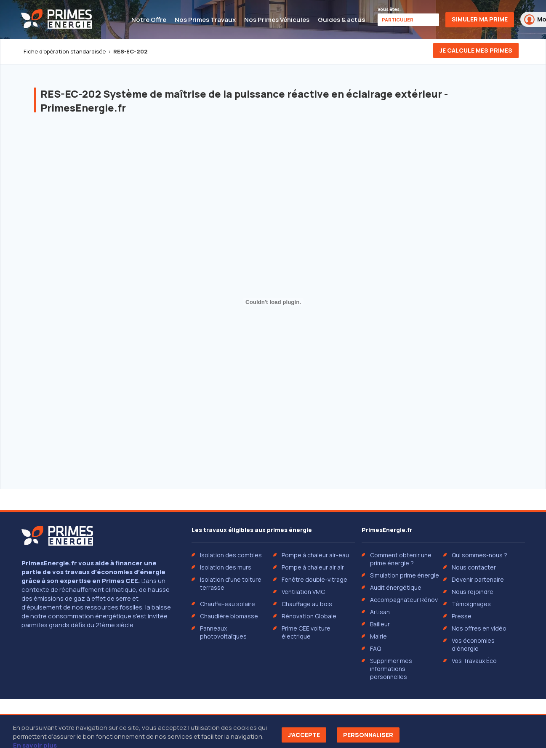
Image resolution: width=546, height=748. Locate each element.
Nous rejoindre (472, 592)
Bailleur (380, 624)
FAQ (375, 648)
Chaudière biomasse (229, 616)
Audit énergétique (395, 587)
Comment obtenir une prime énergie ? (400, 559)
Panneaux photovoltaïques (223, 632)
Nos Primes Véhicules (276, 19)
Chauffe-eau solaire (227, 604)
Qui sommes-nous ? (479, 555)
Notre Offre (148, 19)
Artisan (380, 612)
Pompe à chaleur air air (313, 567)
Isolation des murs (225, 567)
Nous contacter (474, 567)
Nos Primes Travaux (205, 19)
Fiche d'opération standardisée (65, 51)
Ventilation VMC (303, 592)
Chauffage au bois (307, 604)
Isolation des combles (231, 555)
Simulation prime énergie (404, 575)
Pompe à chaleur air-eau (315, 555)
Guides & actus (341, 19)
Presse (461, 616)
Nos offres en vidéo (479, 628)
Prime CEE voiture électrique (306, 632)
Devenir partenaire (478, 579)
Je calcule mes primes (475, 50)
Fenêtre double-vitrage (314, 579)
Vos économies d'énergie (473, 644)
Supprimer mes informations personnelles (391, 669)
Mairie (378, 636)
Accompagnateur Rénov (404, 600)
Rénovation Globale (309, 616)
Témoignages (471, 604)
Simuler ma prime (480, 19)
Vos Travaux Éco (474, 661)
